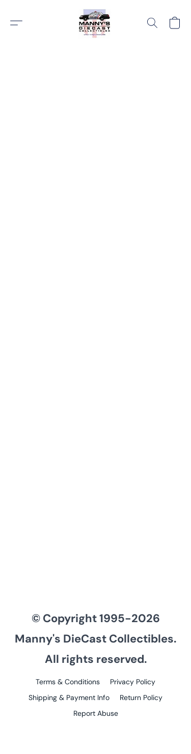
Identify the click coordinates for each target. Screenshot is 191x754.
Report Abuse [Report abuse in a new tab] (95, 713)
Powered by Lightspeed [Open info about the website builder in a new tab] (95, 731)
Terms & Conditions (68, 681)
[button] (96, 23)
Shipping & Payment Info (69, 697)
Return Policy (141, 697)
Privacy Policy (132, 681)
